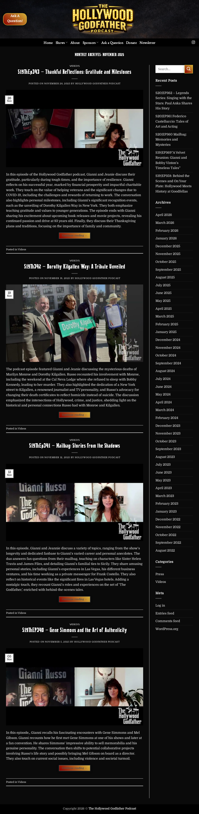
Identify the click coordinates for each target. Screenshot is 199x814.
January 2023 (166, 511)
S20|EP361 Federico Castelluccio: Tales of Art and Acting (171, 121)
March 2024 (164, 410)
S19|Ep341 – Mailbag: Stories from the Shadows (74, 445)
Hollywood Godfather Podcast (98, 83)
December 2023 (167, 426)
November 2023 (167, 433)
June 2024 (163, 387)
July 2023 (163, 464)
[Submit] (188, 69)
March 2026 (164, 223)
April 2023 (163, 488)
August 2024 (165, 371)
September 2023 (168, 449)
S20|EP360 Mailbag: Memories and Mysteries (171, 140)
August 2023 (165, 457)
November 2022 (167, 527)
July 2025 (163, 285)
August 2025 (165, 277)
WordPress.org (166, 629)
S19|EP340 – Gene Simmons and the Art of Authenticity (74, 630)
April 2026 (163, 215)
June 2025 (163, 293)
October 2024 (165, 355)
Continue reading (74, 236)
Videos (75, 66)
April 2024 (163, 402)
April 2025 (163, 309)
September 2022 (168, 542)
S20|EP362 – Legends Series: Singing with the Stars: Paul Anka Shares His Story (173, 100)
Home (48, 42)
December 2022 (167, 519)
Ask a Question (112, 42)
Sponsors (90, 42)
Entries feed (164, 613)
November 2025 (167, 254)
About (75, 42)
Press (159, 574)
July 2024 (163, 379)
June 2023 (163, 472)
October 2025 (165, 262)
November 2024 (167, 348)
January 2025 (166, 332)
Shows (62, 42)
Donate (131, 42)
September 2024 (168, 363)
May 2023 (163, 480)
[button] (147, 42)
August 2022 (165, 550)
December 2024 (167, 340)
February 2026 (166, 231)
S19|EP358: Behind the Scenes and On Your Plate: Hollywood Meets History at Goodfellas (173, 183)
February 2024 (166, 418)
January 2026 (166, 238)
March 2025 (164, 316)
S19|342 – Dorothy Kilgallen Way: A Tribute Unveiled (74, 266)
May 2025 (163, 301)
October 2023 (165, 441)
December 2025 (167, 246)
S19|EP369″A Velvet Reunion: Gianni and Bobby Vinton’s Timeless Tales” (171, 160)
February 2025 (166, 324)
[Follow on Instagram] (193, 42)
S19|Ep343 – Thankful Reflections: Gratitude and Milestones (74, 72)
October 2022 (165, 535)
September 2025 (168, 270)
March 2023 (164, 496)
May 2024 (163, 394)
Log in (160, 605)
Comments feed (167, 621)
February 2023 (166, 503)
